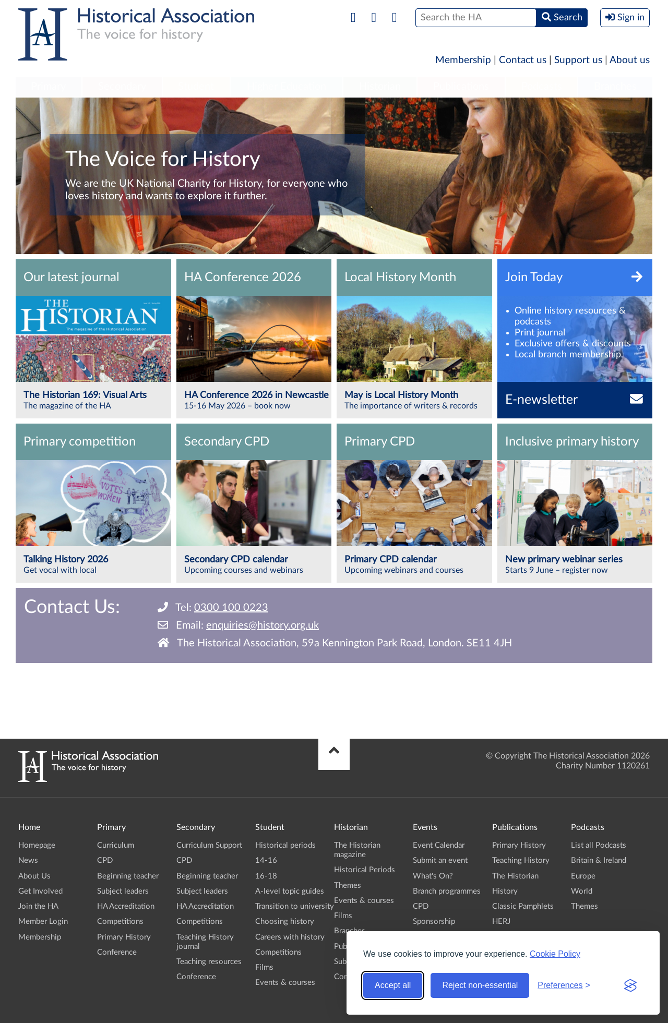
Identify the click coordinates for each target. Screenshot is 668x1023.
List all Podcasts (598, 845)
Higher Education (286, 86)
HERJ (501, 921)
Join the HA (38, 906)
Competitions (120, 921)
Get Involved (40, 891)
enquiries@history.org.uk (262, 625)
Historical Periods (364, 870)
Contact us (522, 60)
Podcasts (541, 86)
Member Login (43, 921)
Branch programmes (447, 891)
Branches (615, 86)
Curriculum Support (209, 845)
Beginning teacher (128, 876)
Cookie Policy (555, 953)
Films (264, 967)
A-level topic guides (289, 891)
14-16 (266, 860)
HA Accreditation (125, 906)
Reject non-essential (480, 985)
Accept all (393, 985)
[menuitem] (48, 87)
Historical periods (285, 845)
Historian (380, 86)
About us (630, 60)
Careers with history (290, 937)
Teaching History (521, 860)
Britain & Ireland (598, 860)
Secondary (122, 86)
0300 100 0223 (231, 608)
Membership (463, 60)
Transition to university (294, 906)
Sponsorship (434, 921)
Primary (48, 86)
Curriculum (115, 845)
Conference (117, 952)
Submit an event (440, 860)
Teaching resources (209, 962)
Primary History (124, 937)
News (28, 860)
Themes (347, 885)
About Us (34, 876)
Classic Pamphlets (523, 906)
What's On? (433, 876)
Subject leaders (123, 891)
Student (196, 86)
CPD (105, 860)
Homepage (36, 845)
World (581, 891)
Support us (578, 60)
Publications (461, 86)
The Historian (515, 876)
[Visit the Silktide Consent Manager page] (630, 985)
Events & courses (285, 982)
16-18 (266, 876)
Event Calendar (438, 845)
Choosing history (284, 921)
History (505, 891)
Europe (583, 876)
